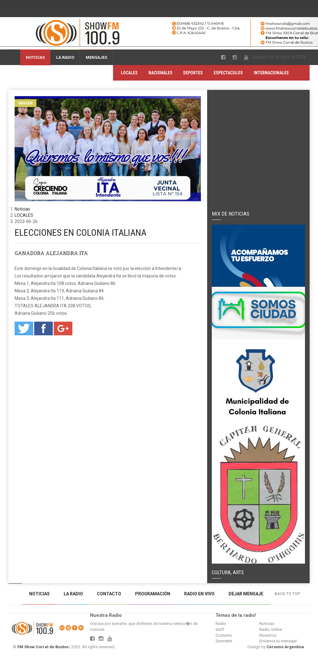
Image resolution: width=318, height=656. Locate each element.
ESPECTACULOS (228, 72)
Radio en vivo (199, 593)
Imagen (25, 103)
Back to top (289, 594)
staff (220, 629)
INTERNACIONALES (271, 72)
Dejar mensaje (246, 593)
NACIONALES (160, 72)
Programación (152, 593)
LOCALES (129, 72)
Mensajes (96, 57)
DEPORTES (193, 72)
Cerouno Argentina (285, 646)
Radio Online (270, 629)
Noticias (35, 57)
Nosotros (267, 635)
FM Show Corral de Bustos (43, 646)
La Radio (65, 57)
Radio (221, 623)
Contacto (109, 593)
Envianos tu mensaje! (278, 641)
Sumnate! (224, 641)
